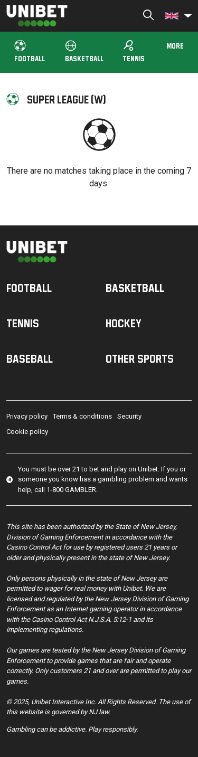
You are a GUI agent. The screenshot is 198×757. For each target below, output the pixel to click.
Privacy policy (27, 416)
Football (29, 51)
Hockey (124, 323)
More (175, 46)
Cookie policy (27, 432)
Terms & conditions (82, 416)
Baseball (29, 358)
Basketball (84, 51)
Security (129, 416)
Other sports (140, 358)
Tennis (133, 51)
